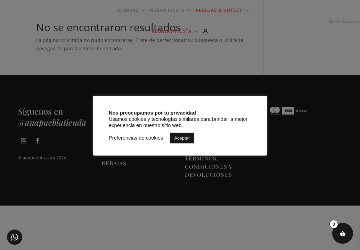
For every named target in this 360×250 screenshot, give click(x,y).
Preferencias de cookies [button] (136, 138)
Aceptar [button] (182, 138)
